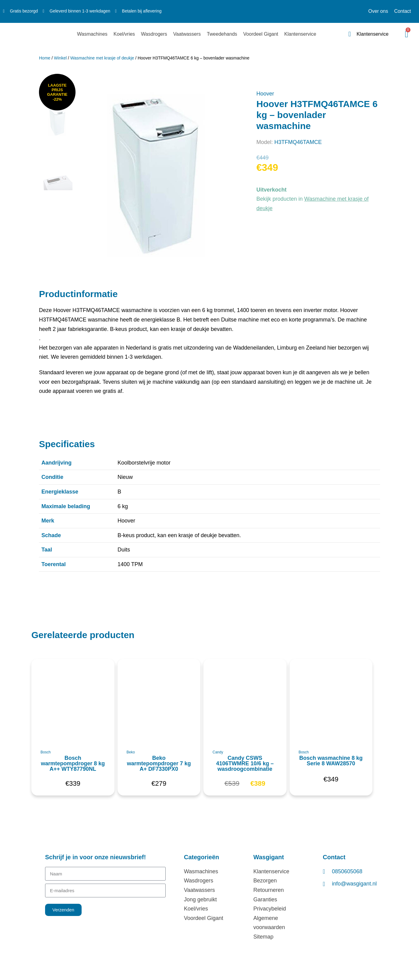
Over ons (378, 11)
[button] (41, 667)
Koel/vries (124, 34)
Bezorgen (265, 881)
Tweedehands (222, 34)
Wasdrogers (154, 34)
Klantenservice (300, 34)
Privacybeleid (269, 909)
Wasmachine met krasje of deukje (102, 58)
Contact (402, 11)
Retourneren (268, 890)
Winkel (60, 58)
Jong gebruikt (200, 899)
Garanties (265, 899)
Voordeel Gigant (260, 34)
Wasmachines (92, 34)
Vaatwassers (187, 34)
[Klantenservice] (349, 34)
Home (44, 58)
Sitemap (263, 937)
